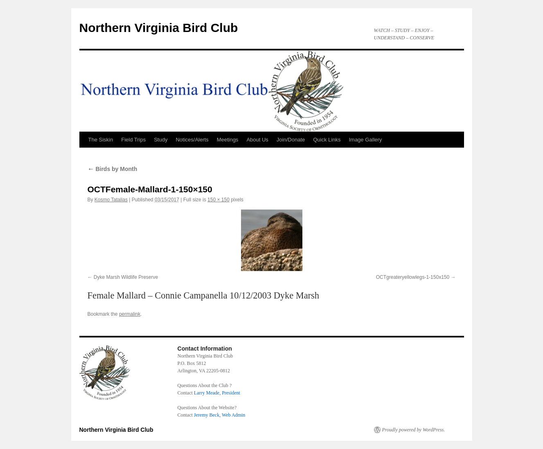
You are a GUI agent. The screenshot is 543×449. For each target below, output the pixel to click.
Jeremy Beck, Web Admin (219, 415)
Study (160, 140)
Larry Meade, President (217, 393)
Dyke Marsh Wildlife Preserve (126, 277)
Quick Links (326, 140)
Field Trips (133, 140)
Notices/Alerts (192, 140)
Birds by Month (112, 169)
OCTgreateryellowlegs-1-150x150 (412, 277)
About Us (257, 140)
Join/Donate (291, 140)
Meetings (228, 140)
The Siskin (100, 140)
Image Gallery (365, 140)
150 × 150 (218, 200)
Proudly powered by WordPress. (413, 430)
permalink (129, 314)
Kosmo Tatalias (111, 200)
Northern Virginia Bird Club (158, 27)
